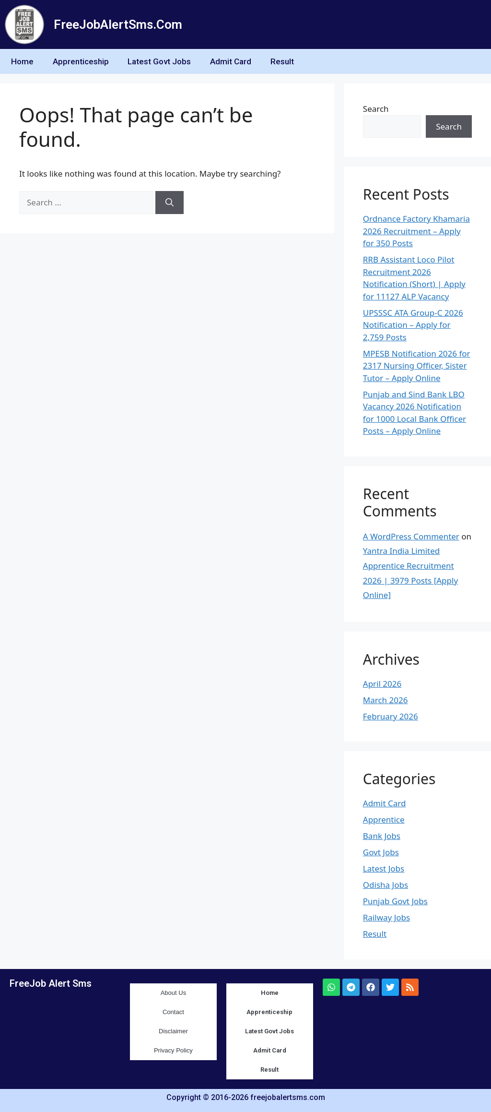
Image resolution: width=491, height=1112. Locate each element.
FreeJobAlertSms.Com (118, 24)
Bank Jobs (381, 835)
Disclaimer (173, 1031)
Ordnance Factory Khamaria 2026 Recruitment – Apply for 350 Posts (416, 231)
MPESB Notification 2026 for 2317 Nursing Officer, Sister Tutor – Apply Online (416, 365)
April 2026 (382, 683)
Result (282, 61)
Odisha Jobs (385, 884)
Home (22, 61)
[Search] (169, 202)
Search (376, 108)
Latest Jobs (383, 868)
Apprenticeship (81, 61)
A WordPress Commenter (411, 536)
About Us (173, 992)
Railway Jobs (386, 917)
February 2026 (390, 716)
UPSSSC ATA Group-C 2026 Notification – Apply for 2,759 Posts (413, 325)
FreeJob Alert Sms (51, 983)
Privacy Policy (173, 1050)
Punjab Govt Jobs (395, 901)
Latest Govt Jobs (159, 61)
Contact (173, 1012)
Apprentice (384, 819)
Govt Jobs (381, 852)
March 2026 (385, 699)
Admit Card (231, 61)
